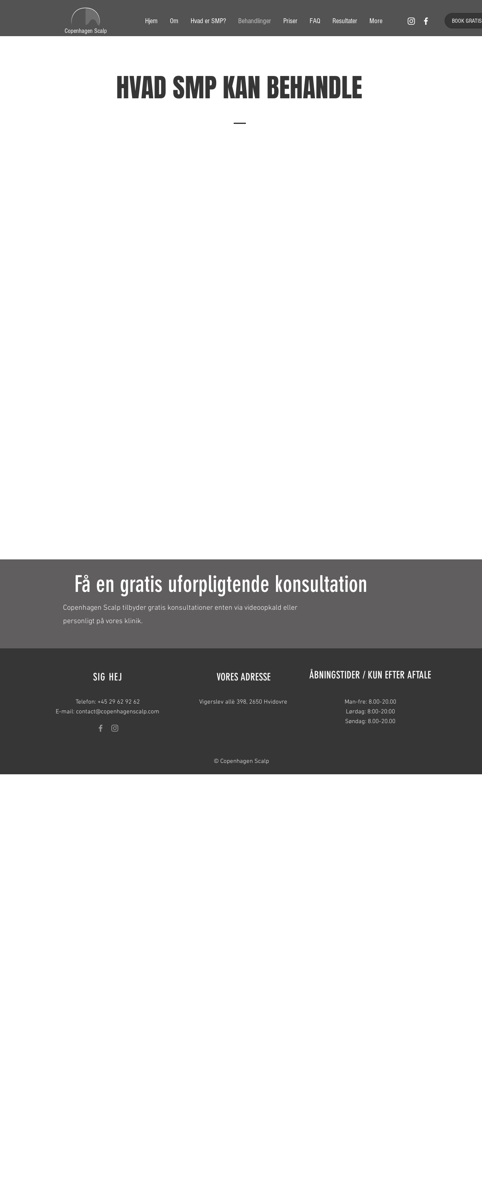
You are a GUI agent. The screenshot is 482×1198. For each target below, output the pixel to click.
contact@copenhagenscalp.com (117, 711)
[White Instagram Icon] (411, 21)
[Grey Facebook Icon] (100, 728)
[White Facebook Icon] (426, 21)
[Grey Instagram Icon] (114, 728)
